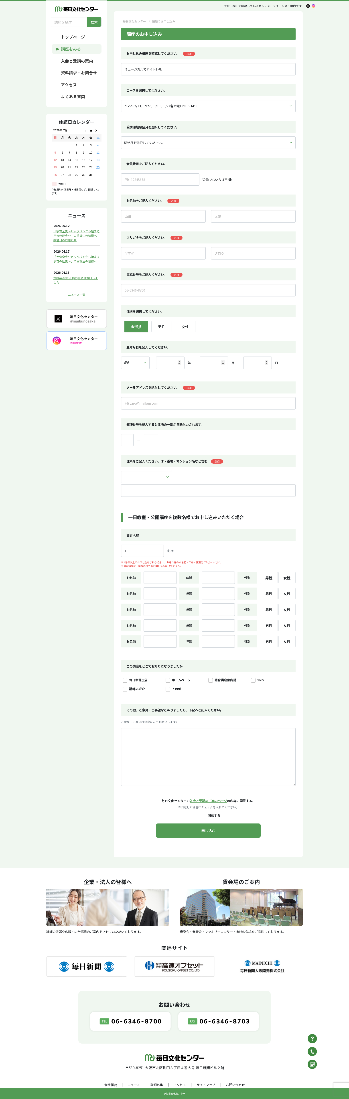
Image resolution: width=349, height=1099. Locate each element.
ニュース (134, 1084)
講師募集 (156, 1084)
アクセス (180, 1084)
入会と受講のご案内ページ (208, 800)
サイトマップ (206, 1084)
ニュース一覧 (76, 294)
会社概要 (110, 1084)
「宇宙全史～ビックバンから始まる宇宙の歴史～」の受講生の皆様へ (76, 259)
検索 (94, 22)
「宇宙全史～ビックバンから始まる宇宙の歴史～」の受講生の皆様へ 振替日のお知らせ (76, 235)
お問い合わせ (235, 1084)
